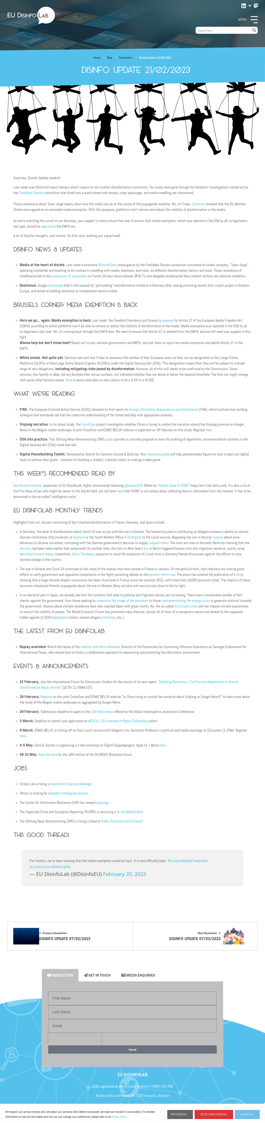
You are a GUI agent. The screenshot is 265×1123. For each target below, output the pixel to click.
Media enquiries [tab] (138, 975)
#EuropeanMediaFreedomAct (187, 861)
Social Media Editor (130, 812)
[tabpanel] (132, 1024)
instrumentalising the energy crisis (185, 600)
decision (25, 548)
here (209, 430)
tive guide (163, 454)
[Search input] (223, 30)
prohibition (108, 617)
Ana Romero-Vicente (27, 485)
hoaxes (218, 537)
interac (151, 454)
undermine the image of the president (122, 600)
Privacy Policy (119, 1117)
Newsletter (125, 57)
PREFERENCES (179, 1114)
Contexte (198, 204)
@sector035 (133, 485)
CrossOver (88, 424)
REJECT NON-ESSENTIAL (214, 1114)
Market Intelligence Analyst (69, 793)
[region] (132, 1113)
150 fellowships (102, 711)
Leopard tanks (158, 543)
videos (49, 554)
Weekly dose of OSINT (174, 485)
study (240, 574)
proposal (167, 320)
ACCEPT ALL (247, 1114)
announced (55, 285)
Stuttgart (133, 537)
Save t (42, 754)
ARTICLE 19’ (96, 721)
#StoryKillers (107, 265)
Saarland (79, 537)
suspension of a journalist (69, 276)
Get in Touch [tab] (97, 975)
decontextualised (32, 554)
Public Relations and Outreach (122, 821)
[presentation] (74, 1039)
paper (109, 439)
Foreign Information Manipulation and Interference (163, 409)
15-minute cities (186, 606)
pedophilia (60, 617)
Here (69, 380)
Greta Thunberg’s (83, 554)
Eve (146, 548)
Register (46, 696)
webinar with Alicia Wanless (100, 647)
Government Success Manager (71, 784)
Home (97, 57)
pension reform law (162, 574)
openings (102, 802)
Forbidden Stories (31, 193)
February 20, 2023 (124, 873)
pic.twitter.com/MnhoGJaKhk (50, 867)
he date (52, 754)
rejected (46, 226)
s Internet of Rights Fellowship (126, 721)
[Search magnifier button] (254, 30)
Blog (109, 57)
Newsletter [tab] (60, 975)
